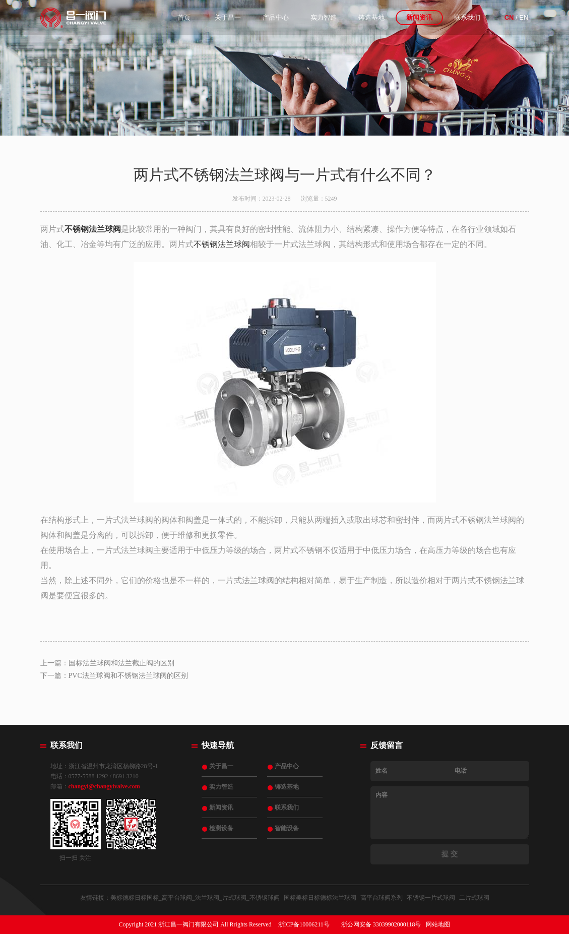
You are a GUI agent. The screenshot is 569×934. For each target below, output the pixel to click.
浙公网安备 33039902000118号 (381, 924)
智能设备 (287, 828)
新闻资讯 (419, 17)
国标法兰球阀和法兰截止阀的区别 (121, 663)
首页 (184, 17)
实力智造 (323, 17)
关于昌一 (228, 17)
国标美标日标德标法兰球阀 (320, 897)
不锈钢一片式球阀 (431, 897)
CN (509, 17)
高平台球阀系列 (381, 897)
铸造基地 (371, 17)
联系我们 (467, 17)
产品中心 (276, 17)
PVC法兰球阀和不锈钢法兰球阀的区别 (128, 675)
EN (523, 17)
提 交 (449, 854)
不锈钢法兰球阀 (222, 244)
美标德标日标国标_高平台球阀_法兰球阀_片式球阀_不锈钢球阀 (195, 897)
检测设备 (221, 828)
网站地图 (438, 924)
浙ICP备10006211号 (304, 924)
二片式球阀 (474, 897)
